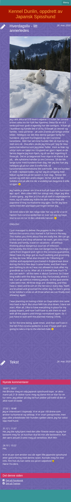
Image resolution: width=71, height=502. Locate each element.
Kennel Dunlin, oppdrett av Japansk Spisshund (35, 14)
